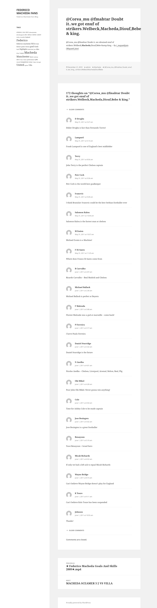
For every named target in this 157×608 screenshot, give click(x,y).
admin (88, 67)
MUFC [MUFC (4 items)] (18, 59)
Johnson (79, 512)
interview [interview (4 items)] (30, 49)
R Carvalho (80, 268)
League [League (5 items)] (22, 53)
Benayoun (80, 437)
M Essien (79, 231)
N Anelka (79, 362)
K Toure (79, 493)
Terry (77, 156)
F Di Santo (80, 250)
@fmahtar (118, 67)
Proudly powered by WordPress (78, 603)
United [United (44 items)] (20, 64)
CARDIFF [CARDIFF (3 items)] (39, 35)
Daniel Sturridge (83, 343)
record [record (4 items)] (18, 62)
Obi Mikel (79, 381)
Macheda (97, 67)
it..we (68, 69)
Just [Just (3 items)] (35, 49)
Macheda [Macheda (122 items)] (30, 52)
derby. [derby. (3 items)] (18, 37)
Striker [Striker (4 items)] (31, 62)
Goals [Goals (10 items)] (36, 46)
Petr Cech (79, 175)
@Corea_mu (109, 67)
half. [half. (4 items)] (18, 49)
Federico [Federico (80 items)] (22, 40)
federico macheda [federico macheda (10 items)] (23, 44)
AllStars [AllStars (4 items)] (29, 35)
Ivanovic (79, 193)
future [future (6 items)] (19, 47)
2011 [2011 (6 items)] (27, 32)
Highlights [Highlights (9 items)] (23, 49)
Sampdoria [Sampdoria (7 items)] (24, 62)
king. (73, 69)
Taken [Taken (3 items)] (34, 62)
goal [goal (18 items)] (32, 46)
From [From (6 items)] (37, 44)
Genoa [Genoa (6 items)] (27, 47)
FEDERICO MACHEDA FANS (27, 11)
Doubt (124, 67)
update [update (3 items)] (26, 65)
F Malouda (80, 306)
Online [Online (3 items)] (25, 59)
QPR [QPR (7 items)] (36, 60)
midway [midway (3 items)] (36, 57)
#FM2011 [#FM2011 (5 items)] (19, 32)
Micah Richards (82, 456)
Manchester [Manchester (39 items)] (23, 56)
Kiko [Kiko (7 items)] (37, 49)
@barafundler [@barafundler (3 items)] (33, 32)
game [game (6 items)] (23, 47)
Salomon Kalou (82, 212)
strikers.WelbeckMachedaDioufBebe (89, 69)
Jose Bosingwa (82, 418)
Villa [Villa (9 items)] (30, 65)
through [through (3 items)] (39, 62)
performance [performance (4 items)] (31, 59)
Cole (77, 399)
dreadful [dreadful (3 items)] (22, 37)
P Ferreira (80, 324)
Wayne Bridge (81, 474)
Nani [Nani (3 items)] (21, 59)
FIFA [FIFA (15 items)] (33, 43)
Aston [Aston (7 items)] (34, 35)
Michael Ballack (82, 287)
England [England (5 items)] (27, 37)
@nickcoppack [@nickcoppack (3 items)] (20, 35)
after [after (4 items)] (25, 35)
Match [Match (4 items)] (31, 57)
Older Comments (76, 109)
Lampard (79, 137)
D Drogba (79, 118)
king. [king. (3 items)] (18, 53)
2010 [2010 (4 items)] (23, 32)
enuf (130, 67)
